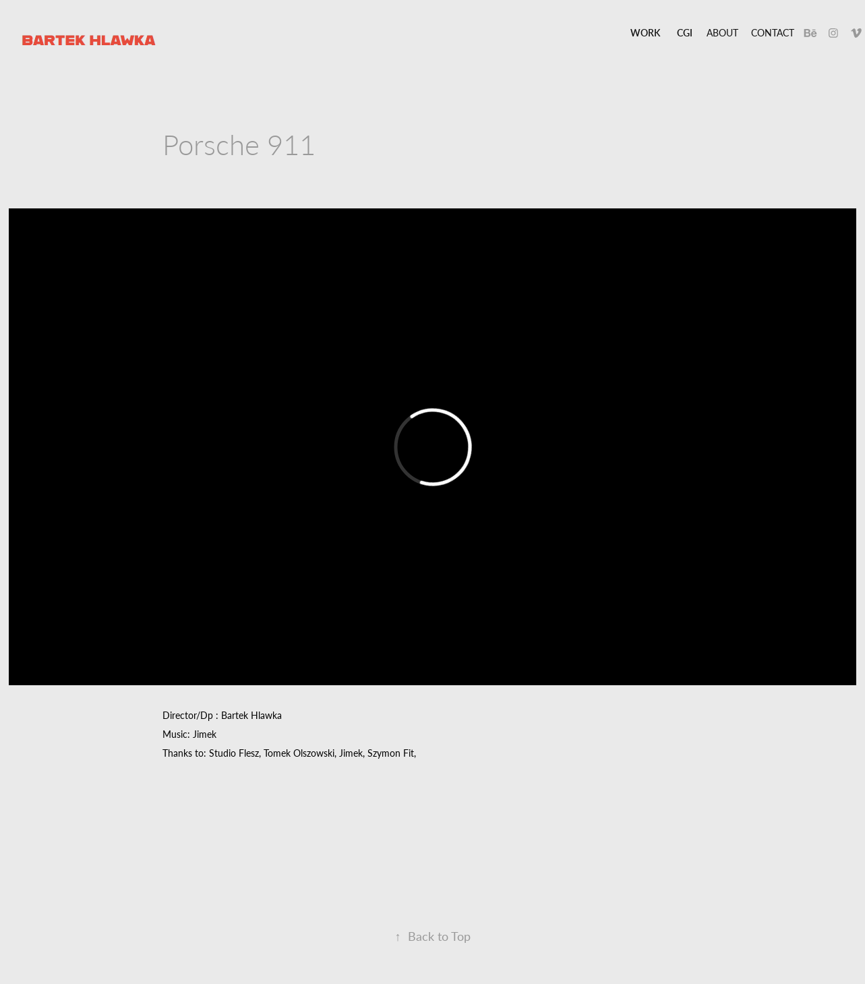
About (722, 32)
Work (645, 32)
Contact (772, 32)
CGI (684, 32)
